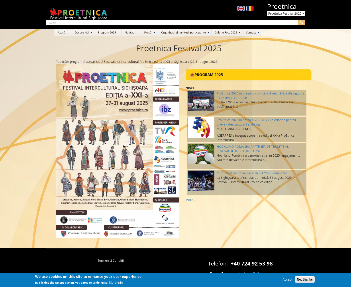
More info (116, 283)
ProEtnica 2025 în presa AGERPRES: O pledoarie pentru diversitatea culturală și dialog (256, 122)
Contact (251, 32)
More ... (191, 200)
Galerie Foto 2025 (226, 32)
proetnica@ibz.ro (248, 273)
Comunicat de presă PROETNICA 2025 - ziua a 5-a (252, 173)
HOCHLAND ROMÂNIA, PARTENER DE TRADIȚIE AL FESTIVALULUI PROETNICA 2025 (253, 148)
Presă (147, 32)
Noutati (130, 32)
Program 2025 (107, 32)
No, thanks (305, 280)
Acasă (61, 32)
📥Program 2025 (206, 74)
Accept (287, 280)
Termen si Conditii (111, 260)
